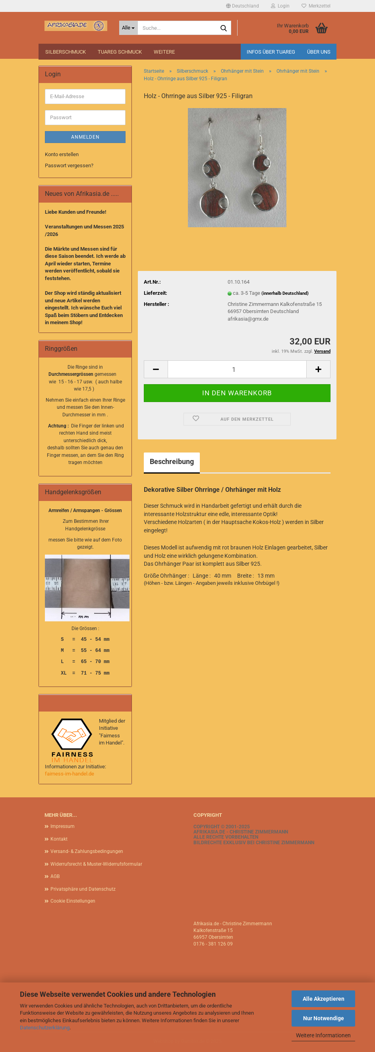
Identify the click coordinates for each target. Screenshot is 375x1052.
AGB (55, 876)
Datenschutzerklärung (45, 1028)
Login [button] (280, 6)
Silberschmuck (65, 52)
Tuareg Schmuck (120, 52)
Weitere (164, 52)
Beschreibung (172, 461)
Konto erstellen (62, 154)
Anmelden (85, 137)
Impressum (62, 826)
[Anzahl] (237, 369)
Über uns (319, 52)
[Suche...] (128, 28)
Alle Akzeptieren (323, 999)
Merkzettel (316, 6)
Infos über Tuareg (271, 52)
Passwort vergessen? (69, 165)
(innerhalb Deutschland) (285, 293)
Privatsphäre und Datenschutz (83, 889)
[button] (242, 6)
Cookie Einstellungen (72, 901)
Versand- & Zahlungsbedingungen (86, 851)
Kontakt (59, 839)
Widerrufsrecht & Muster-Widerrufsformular (96, 864)
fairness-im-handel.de (69, 774)
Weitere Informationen (323, 1035)
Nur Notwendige (323, 1018)
